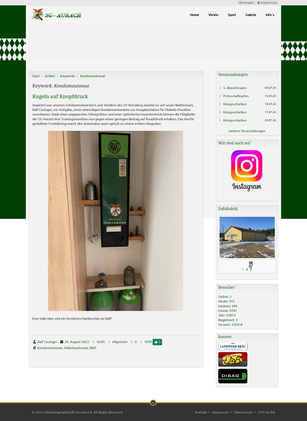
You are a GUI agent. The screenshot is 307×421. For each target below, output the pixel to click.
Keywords (67, 76)
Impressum (220, 412)
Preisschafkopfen (236, 96)
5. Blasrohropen (235, 87)
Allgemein (119, 341)
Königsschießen (235, 104)
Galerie (250, 14)
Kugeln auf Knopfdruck (60, 96)
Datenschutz (243, 412)
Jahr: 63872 (227, 315)
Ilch (272, 412)
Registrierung (267, 2)
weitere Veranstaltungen (247, 131)
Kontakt (201, 412)
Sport (232, 14)
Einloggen (246, 2)
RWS (92, 347)
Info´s (270, 14)
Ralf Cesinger (47, 341)
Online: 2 (225, 296)
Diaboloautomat (76, 347)
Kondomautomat (92, 76)
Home (194, 14)
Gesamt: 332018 (230, 324)
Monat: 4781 (227, 310)
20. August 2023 (77, 341)
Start (35, 76)
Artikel (50, 76)
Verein (213, 14)
